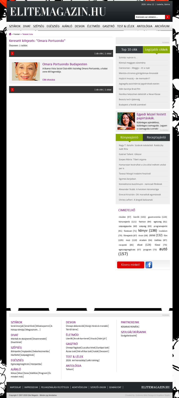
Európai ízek (102, 347)
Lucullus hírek (88, 347)
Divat (27, 26)
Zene (26, 373)
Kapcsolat (15, 387)
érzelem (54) (145, 240)
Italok (95, 351)
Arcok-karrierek (81, 338)
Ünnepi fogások (73, 347)
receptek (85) (126, 245)
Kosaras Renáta (129, 326)
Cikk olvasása (48, 79)
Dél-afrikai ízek (84, 351)
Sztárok (14, 26)
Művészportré (43, 326)
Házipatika (36, 364)
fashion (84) (145, 222)
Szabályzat (115, 387)
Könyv (14, 373)
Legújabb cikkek (156, 49)
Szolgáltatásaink (133, 332)
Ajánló (67, 26)
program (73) (150, 250)
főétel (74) (161, 245)
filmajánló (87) (130, 235)
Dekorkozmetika (41, 351)
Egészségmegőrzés (20, 364)
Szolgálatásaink (128, 335)
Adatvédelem (79, 387)
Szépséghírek (27, 355)
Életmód (93, 26)
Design (80, 26)
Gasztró (108, 26)
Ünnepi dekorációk (75, 326)
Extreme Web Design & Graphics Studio (152, 395)
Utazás (93, 338)
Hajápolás (26, 351)
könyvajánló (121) (128, 222)
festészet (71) (130, 231)
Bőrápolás (16, 351)
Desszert (104, 351)
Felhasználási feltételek (55, 387)
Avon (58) (143, 235)
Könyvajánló (129, 137)
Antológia (144, 26)
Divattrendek (39, 338)
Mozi (20, 373)
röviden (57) (125, 217)
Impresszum (31, 387)
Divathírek (16, 342)
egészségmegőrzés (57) (130, 250)
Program (43, 373)
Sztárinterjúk (17, 326)
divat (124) (144, 244)
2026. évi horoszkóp (75, 360)
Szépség (38, 26)
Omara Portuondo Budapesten (64, 64)
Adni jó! (102, 338)
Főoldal (16, 34)
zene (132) (156, 235)
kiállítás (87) (161, 240)
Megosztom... (33, 329)
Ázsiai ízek (71, 351)
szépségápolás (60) (128, 226)
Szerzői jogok (98, 387)
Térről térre (71, 329)
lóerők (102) (139, 217)
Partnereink (130, 322)
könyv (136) (147, 230)
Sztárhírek (30, 326)
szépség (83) (145, 226)
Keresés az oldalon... (167, 17)
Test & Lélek (125, 26)
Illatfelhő (15, 355)
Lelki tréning (93, 360)
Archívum (162, 26)
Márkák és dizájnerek (21, 338)
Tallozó (69, 369)
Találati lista (27, 34)
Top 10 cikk (129, 49)
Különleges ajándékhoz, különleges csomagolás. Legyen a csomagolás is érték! (152, 125)
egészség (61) (160, 222)
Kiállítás (34, 373)
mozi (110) (131, 240)
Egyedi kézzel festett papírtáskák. (151, 116)
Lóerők (69, 338)
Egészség (53, 26)
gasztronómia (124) (157, 217)
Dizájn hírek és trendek (96, 326)
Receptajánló (156, 137)
